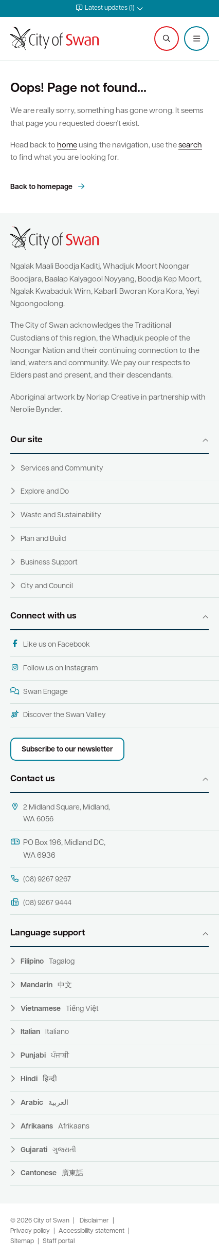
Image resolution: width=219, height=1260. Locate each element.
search (190, 145)
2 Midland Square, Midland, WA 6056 (60, 813)
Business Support (49, 563)
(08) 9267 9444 (40, 902)
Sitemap (22, 1241)
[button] (109, 8)
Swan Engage (39, 691)
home (67, 145)
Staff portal (59, 1241)
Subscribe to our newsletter (67, 750)
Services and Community (62, 469)
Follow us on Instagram (54, 668)
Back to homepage (42, 187)
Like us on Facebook (50, 644)
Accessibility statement (91, 1231)
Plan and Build (43, 539)
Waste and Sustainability (61, 515)
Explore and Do (45, 492)
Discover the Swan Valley (58, 714)
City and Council (47, 586)
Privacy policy (30, 1231)
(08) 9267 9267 (40, 879)
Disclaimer (94, 1221)
